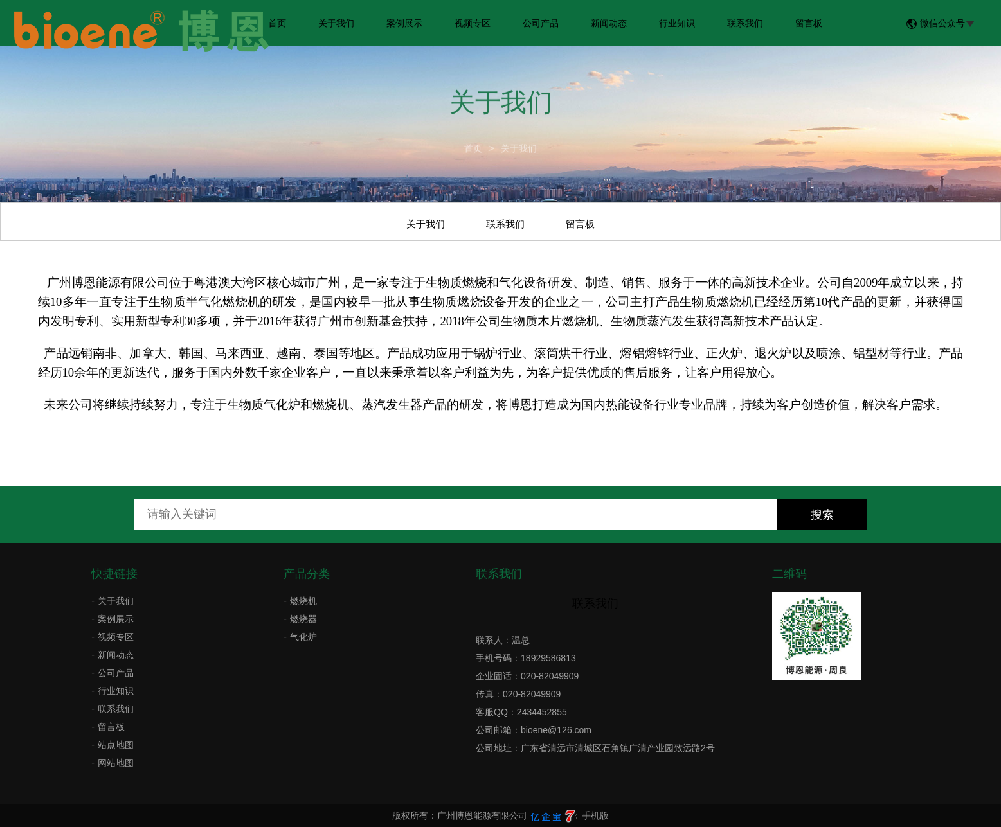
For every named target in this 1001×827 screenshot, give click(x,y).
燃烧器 (303, 619)
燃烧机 (303, 601)
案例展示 (404, 23)
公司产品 (541, 23)
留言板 (808, 23)
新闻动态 (609, 23)
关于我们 (336, 23)
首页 (277, 23)
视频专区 (473, 23)
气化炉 (303, 637)
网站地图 (116, 763)
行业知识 (677, 23)
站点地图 (116, 745)
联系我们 (745, 23)
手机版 (595, 815)
